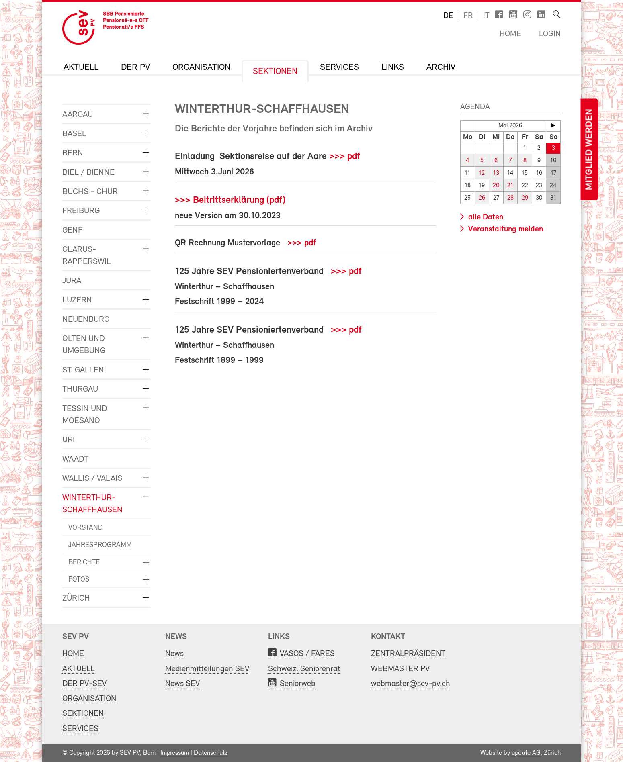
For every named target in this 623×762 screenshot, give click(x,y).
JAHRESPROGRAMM (100, 545)
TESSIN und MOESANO (84, 414)
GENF (72, 230)
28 (510, 198)
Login (550, 34)
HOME (73, 654)
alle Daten (484, 217)
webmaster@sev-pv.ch (410, 684)
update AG (526, 753)
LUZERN (77, 300)
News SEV (182, 684)
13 (496, 173)
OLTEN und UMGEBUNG (83, 345)
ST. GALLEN (83, 370)
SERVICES (339, 67)
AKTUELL (81, 67)
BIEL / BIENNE (88, 172)
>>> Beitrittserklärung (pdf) (230, 200)
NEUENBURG (85, 319)
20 (496, 186)
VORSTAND (85, 528)
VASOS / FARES (307, 654)
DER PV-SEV (84, 684)
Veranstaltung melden (504, 229)
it (486, 16)
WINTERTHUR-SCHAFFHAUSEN (92, 504)
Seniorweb (298, 684)
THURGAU (80, 389)
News (174, 654)
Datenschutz (210, 753)
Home (510, 34)
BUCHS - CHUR (90, 192)
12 (482, 173)
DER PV (135, 67)
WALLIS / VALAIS (92, 478)
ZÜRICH (76, 598)
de (448, 16)
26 (482, 198)
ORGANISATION (201, 67)
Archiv (440, 67)
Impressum (174, 753)
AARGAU (77, 114)
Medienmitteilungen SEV (207, 669)
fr (468, 16)
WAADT (75, 459)
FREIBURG (81, 211)
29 (525, 198)
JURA (71, 281)
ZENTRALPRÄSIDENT (408, 654)
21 (510, 186)
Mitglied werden (589, 149)
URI (68, 440)
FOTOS (78, 580)
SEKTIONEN (275, 71)
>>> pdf (344, 156)
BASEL (74, 134)
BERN (72, 153)
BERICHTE (84, 562)
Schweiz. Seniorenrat (304, 669)
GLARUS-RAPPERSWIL (86, 255)
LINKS (392, 67)
